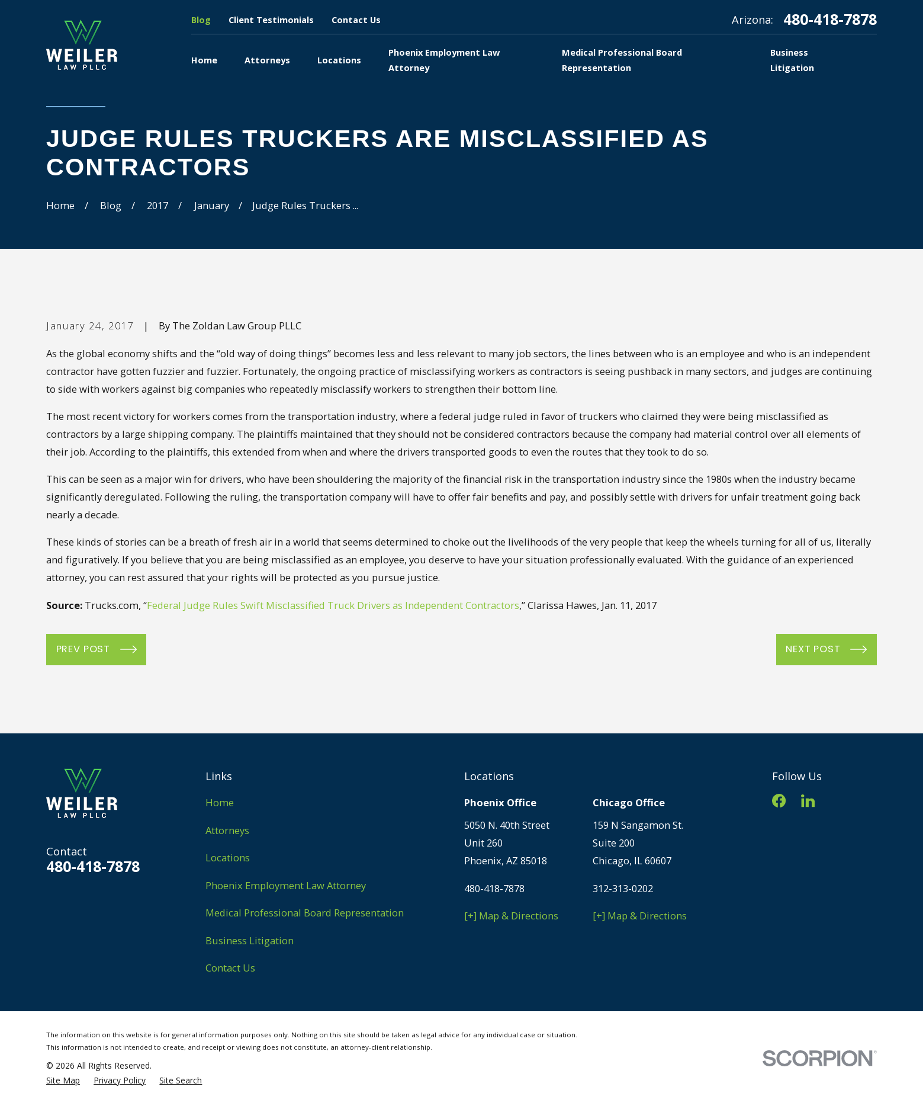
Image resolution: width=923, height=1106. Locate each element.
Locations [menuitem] (339, 60)
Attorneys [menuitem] (267, 60)
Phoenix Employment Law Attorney (285, 885)
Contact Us (356, 19)
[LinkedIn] (808, 800)
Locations (227, 857)
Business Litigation (249, 940)
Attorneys (227, 830)
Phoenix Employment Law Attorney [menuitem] (444, 59)
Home (219, 802)
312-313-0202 (623, 888)
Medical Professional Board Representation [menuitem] (622, 59)
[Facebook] (779, 800)
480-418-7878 (830, 19)
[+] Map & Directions (511, 915)
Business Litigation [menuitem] (792, 59)
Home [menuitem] (204, 60)
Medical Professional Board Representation (304, 912)
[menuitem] (63, 1080)
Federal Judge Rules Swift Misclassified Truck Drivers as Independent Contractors (333, 605)
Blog (201, 19)
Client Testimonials (271, 19)
